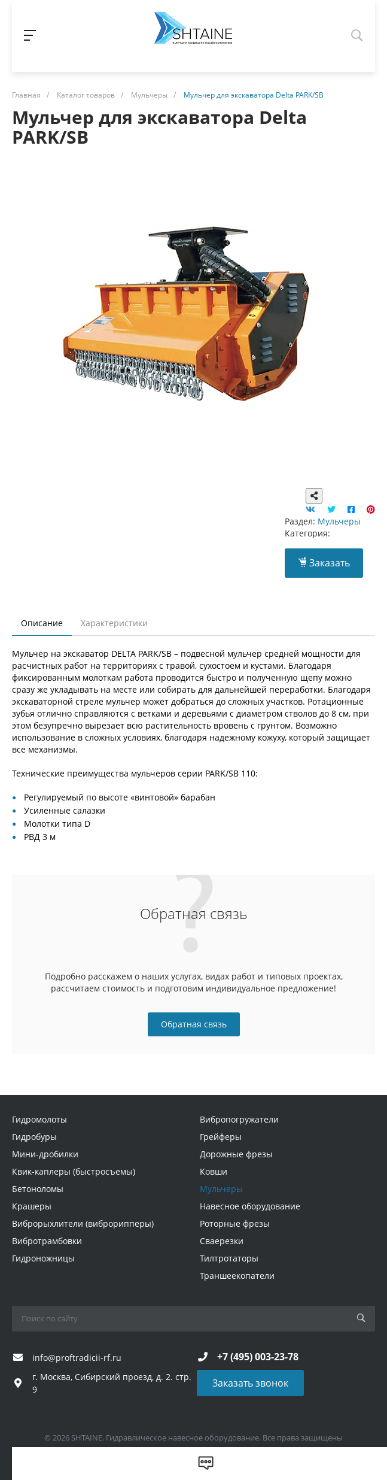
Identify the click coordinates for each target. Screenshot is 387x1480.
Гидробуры (34, 1136)
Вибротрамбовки (47, 1241)
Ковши (213, 1171)
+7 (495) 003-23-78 (257, 1356)
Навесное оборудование (250, 1206)
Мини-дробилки (45, 1154)
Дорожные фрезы (236, 1154)
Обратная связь (194, 1024)
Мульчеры (339, 521)
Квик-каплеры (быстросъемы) (73, 1171)
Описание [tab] (42, 623)
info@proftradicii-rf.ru (76, 1357)
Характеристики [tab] (114, 623)
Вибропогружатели (239, 1119)
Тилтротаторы (229, 1258)
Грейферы (221, 1136)
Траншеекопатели (237, 1275)
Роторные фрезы (235, 1223)
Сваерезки (221, 1241)
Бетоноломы (37, 1188)
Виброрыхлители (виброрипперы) (83, 1223)
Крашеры (31, 1206)
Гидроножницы (43, 1258)
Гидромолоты (39, 1119)
